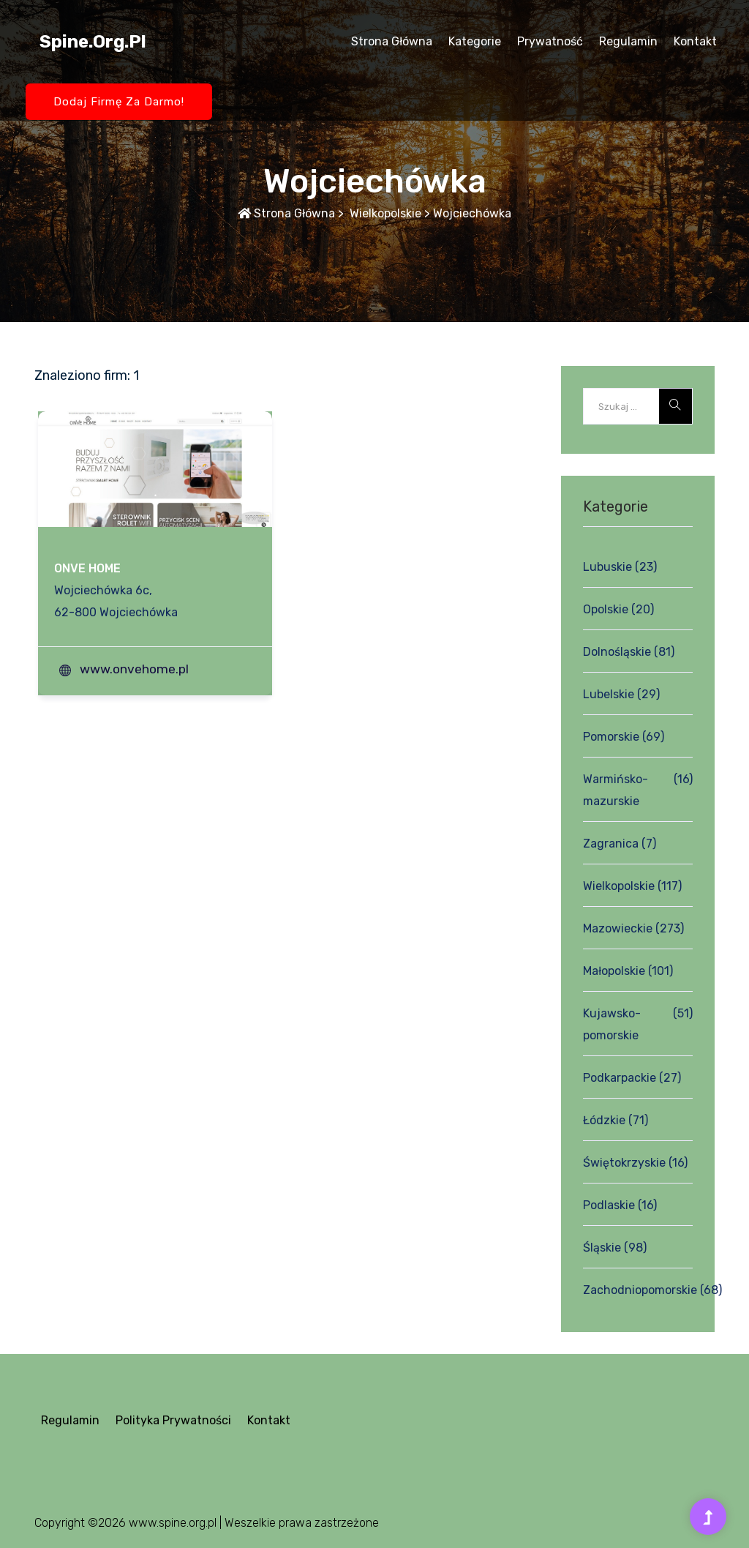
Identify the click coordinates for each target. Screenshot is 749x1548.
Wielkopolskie (384, 213)
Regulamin (628, 41)
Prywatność (550, 41)
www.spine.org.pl (173, 1523)
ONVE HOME (87, 568)
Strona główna (391, 41)
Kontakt (695, 41)
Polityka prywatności (173, 1420)
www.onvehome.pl (134, 669)
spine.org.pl (92, 41)
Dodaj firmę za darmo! (118, 101)
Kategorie (474, 41)
